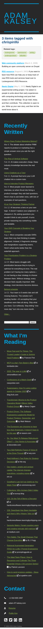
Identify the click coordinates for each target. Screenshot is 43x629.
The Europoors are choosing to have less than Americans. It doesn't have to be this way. (23, 430)
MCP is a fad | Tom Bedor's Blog (20, 363)
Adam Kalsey (20, 18)
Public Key (13, 613)
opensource (22, 52)
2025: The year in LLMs (16, 371)
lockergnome (9, 52)
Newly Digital (7, 86)
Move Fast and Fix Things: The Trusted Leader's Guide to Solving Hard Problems (21, 354)
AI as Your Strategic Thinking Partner (19, 204)
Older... (7, 314)
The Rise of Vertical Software (16, 159)
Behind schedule (11, 289)
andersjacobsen (10, 56)
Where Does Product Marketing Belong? (20, 141)
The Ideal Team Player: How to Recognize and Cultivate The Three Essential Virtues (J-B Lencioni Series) (22, 560)
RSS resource (8, 71)
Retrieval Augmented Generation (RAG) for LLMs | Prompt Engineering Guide (22, 548)
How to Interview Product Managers (18, 183)
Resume (12, 608)
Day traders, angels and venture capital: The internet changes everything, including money (20, 470)
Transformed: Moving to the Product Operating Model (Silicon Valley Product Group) (21, 403)
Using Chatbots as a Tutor (15, 173)
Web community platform (13, 63)
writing (32, 52)
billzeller (23, 56)
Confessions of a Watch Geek (19, 380)
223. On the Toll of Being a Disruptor (22, 499)
